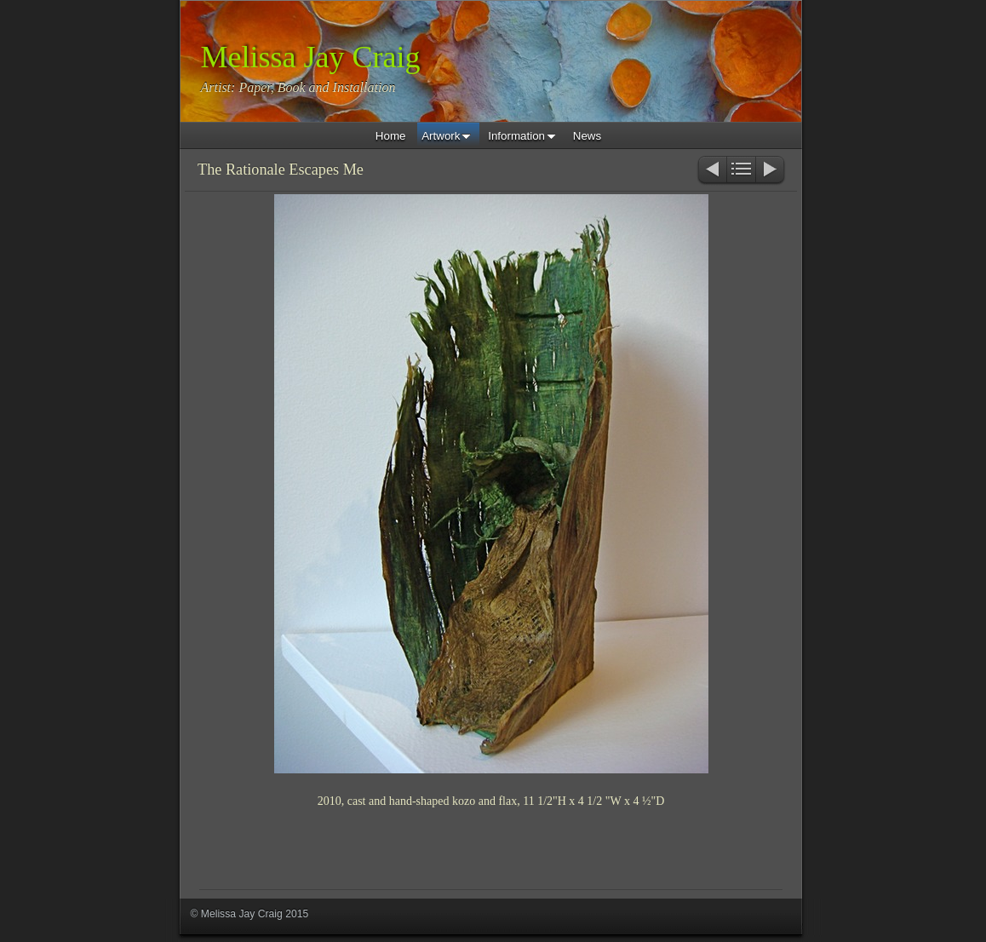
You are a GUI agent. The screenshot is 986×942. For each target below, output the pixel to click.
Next (771, 171)
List (741, 171)
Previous (711, 171)
